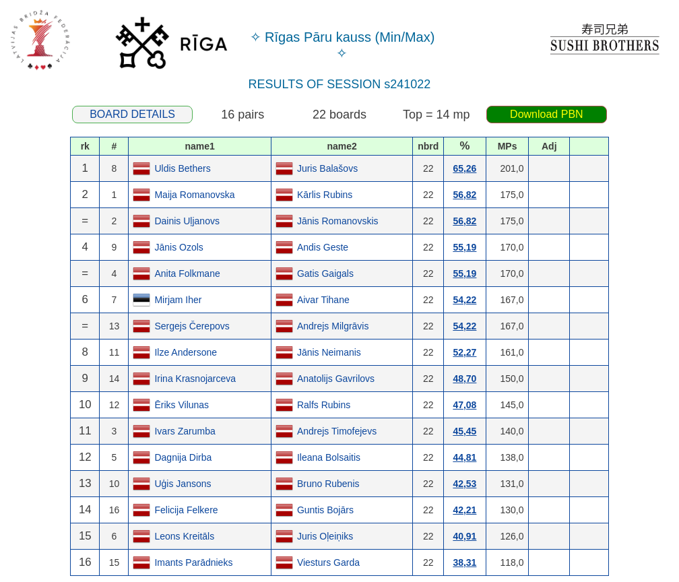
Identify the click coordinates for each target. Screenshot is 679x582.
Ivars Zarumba (184, 431)
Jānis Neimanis (329, 352)
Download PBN (546, 114)
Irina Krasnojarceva (195, 378)
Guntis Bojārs (325, 510)
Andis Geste (322, 247)
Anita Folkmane (187, 273)
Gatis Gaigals (325, 273)
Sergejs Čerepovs (191, 326)
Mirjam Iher (177, 299)
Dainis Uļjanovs (186, 221)
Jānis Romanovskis (338, 221)
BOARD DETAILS (132, 114)
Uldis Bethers (182, 168)
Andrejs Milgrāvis (333, 326)
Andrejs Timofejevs (337, 431)
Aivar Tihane (323, 299)
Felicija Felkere (186, 510)
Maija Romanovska (194, 194)
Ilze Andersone (185, 352)
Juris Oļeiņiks (325, 536)
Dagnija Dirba (183, 457)
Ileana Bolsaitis (328, 457)
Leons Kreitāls (184, 536)
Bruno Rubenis (328, 483)
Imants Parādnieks (193, 562)
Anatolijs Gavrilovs (336, 378)
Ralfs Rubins (323, 404)
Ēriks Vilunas (181, 404)
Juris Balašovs (327, 168)
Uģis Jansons (182, 483)
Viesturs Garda (328, 562)
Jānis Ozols (178, 247)
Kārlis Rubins (324, 194)
